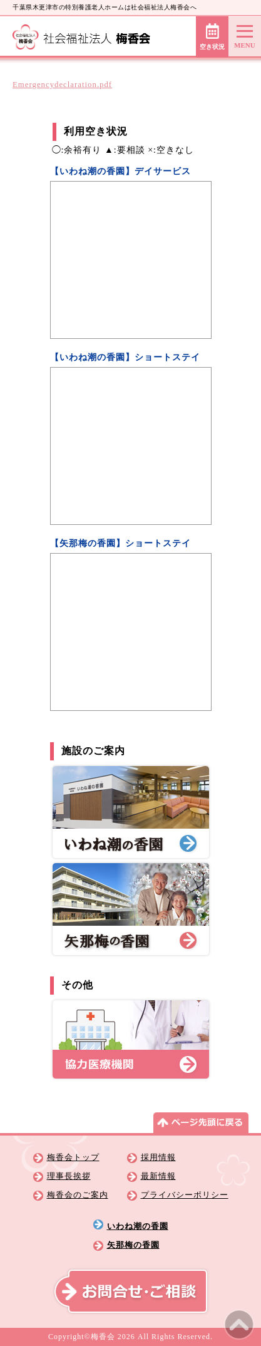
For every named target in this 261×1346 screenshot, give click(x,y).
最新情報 (158, 1176)
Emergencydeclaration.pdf (62, 84)
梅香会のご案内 (77, 1195)
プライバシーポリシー (184, 1195)
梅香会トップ (73, 1157)
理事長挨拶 (69, 1176)
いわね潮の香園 (137, 1226)
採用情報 (158, 1157)
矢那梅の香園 (133, 1245)
